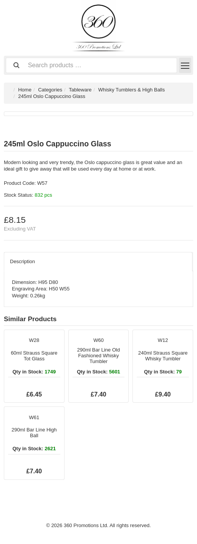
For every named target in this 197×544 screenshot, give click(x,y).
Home (24, 90)
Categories (50, 90)
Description (22, 261)
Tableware (80, 90)
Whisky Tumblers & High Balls (131, 90)
